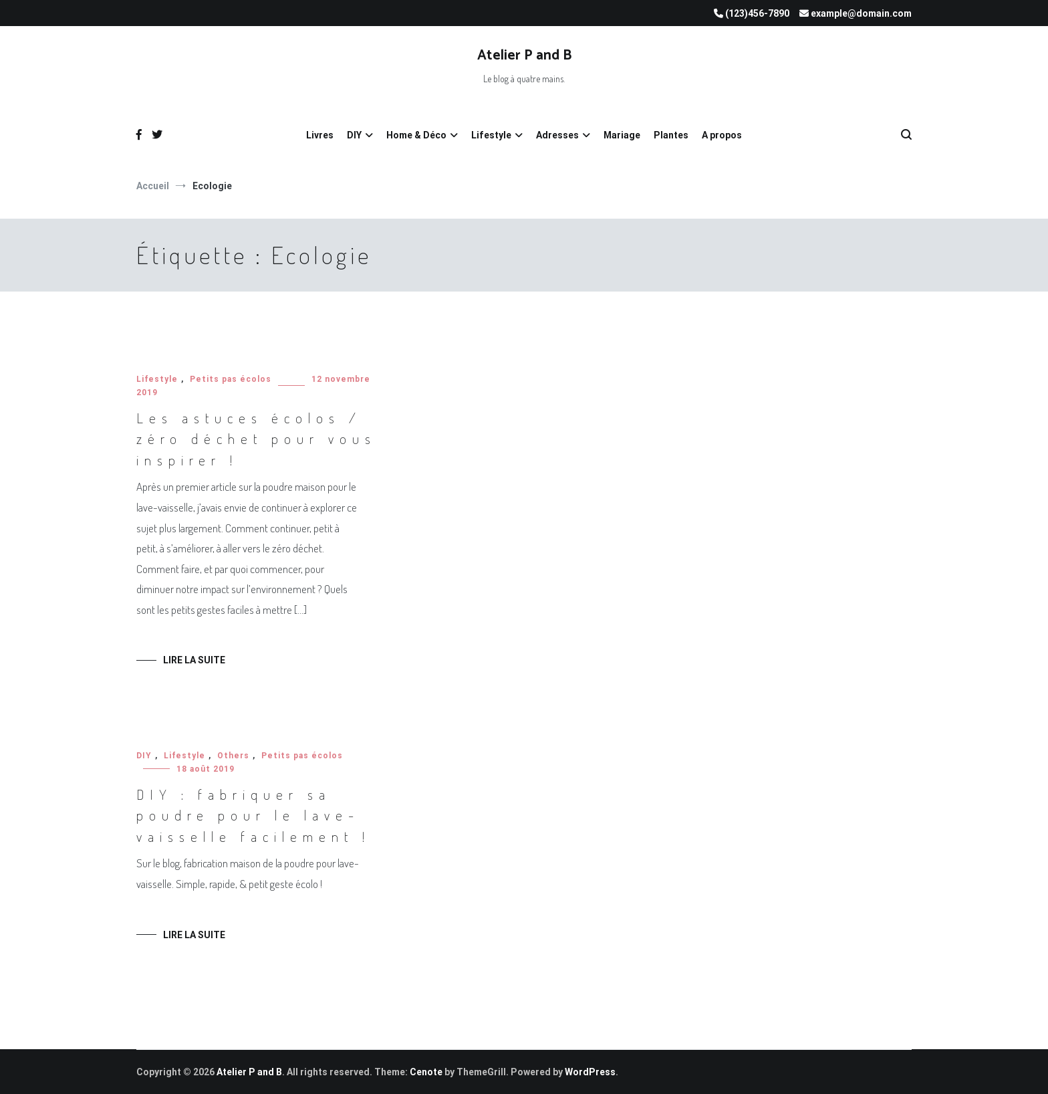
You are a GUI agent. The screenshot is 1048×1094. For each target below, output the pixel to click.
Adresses (557, 135)
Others (233, 755)
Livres (320, 135)
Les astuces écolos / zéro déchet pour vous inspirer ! (256, 439)
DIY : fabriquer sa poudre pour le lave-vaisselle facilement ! (253, 815)
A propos (722, 135)
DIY (354, 135)
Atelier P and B (524, 55)
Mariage (622, 135)
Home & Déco (416, 135)
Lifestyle (491, 135)
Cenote (426, 1072)
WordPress (590, 1072)
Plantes (671, 135)
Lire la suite (194, 660)
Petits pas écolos (230, 379)
